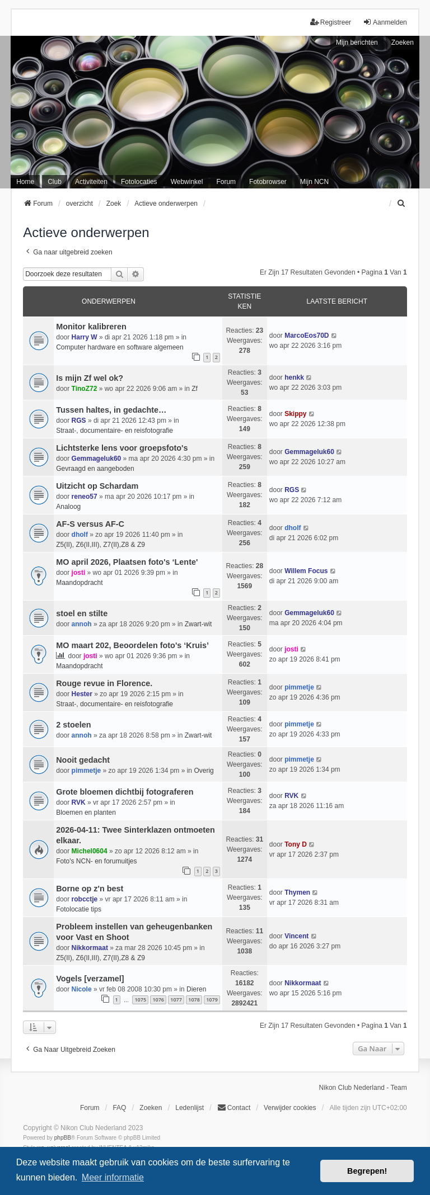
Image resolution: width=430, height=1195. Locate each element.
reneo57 (84, 496)
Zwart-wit (198, 624)
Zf (194, 389)
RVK (79, 802)
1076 (158, 999)
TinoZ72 (84, 389)
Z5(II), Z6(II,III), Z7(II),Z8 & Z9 (100, 545)
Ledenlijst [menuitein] (189, 1108)
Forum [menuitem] (226, 182)
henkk (294, 377)
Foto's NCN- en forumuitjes (96, 861)
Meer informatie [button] (113, 1177)
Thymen (297, 892)
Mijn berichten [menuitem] (357, 42)
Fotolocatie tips (78, 909)
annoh (82, 624)
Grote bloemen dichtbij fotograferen (124, 791)
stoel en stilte (82, 613)
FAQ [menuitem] (119, 1108)
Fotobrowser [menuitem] (268, 182)
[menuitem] (402, 204)
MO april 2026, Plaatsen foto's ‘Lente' (127, 562)
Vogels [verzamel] (90, 978)
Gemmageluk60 (96, 458)
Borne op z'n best (89, 888)
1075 (140, 999)
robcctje (85, 899)
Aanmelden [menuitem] (385, 22)
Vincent (296, 936)
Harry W (84, 337)
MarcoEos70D (306, 335)
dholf (80, 535)
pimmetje (299, 687)
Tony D (295, 844)
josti (79, 573)
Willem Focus (306, 571)
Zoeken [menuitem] (150, 1108)
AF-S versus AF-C (90, 523)
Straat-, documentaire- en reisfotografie (114, 430)
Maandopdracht (79, 583)
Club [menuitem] (55, 182)
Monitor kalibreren (91, 326)
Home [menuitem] (25, 182)
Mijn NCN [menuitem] (314, 182)
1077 (176, 999)
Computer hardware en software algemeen (119, 347)
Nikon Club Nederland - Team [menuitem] (363, 1088)
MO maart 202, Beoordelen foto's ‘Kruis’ (132, 645)
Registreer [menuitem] (330, 22)
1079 (212, 999)
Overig (203, 770)
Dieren (196, 989)
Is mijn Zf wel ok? (89, 378)
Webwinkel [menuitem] (187, 182)
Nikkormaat (90, 948)
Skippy (295, 414)
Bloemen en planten (86, 812)
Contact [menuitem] (233, 1107)
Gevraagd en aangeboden (95, 469)
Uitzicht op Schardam (97, 485)
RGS (79, 420)
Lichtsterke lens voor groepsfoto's (122, 447)
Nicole (82, 989)
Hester (82, 694)
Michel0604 (90, 851)
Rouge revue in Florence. (104, 683)
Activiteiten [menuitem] (91, 182)
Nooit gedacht (83, 759)
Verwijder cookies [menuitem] (290, 1108)
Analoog (68, 507)
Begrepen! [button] (367, 1170)
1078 (194, 999)
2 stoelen (73, 724)
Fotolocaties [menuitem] (139, 182)
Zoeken (402, 42)
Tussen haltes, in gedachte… (111, 409)
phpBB (62, 1138)
